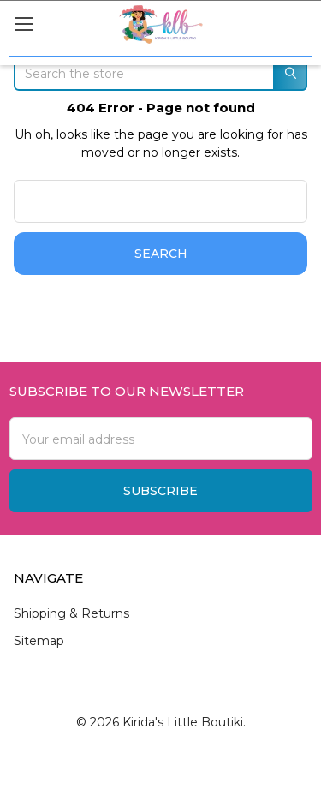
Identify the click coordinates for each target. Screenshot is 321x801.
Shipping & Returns (71, 613)
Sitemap (39, 641)
